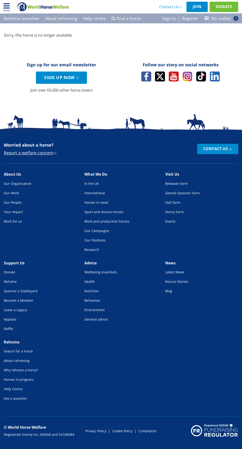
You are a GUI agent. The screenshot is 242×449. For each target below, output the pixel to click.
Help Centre (13, 389)
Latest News (174, 272)
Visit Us (172, 174)
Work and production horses (107, 221)
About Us (12, 174)
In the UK (91, 183)
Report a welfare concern (31, 153)
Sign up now (62, 77)
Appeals (10, 319)
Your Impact (13, 212)
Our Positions (95, 240)
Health (89, 281)
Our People (13, 202)
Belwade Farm (176, 183)
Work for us (13, 221)
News (170, 263)
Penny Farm (174, 212)
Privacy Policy (95, 431)
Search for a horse (18, 351)
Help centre (94, 18)
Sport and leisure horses (103, 212)
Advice (90, 263)
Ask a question (15, 398)
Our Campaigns (96, 231)
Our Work (11, 193)
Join (197, 6)
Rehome (10, 281)
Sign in (169, 18)
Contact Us (171, 6)
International (94, 193)
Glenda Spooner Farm (182, 193)
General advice (96, 319)
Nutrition (91, 291)
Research (91, 249)
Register (190, 18)
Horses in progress (19, 379)
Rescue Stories (176, 281)
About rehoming (17, 360)
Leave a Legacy (15, 310)
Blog (168, 291)
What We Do (95, 174)
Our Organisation (17, 183)
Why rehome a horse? (21, 370)
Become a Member (19, 300)
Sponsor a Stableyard (21, 291)
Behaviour (92, 300)
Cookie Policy (122, 431)
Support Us (14, 263)
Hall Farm (172, 202)
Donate (224, 6)
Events (170, 221)
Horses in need (96, 202)
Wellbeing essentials (100, 272)
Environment (94, 310)
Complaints (147, 431)
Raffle (8, 328)
